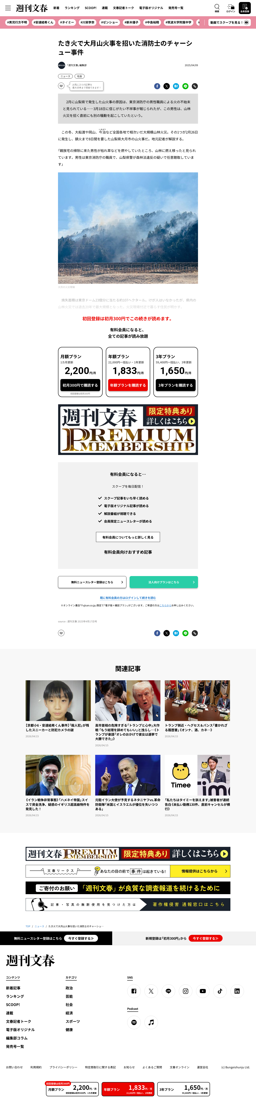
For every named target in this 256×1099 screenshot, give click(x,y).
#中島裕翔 (152, 22)
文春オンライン (179, 1067)
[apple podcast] (151, 1022)
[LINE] (168, 991)
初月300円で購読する (80, 385)
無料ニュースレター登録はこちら (92, 582)
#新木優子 (131, 22)
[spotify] (134, 1022)
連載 (105, 8)
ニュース (65, 76)
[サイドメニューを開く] (8, 8)
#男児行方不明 (17, 22)
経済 (69, 1013)
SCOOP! (91, 8)
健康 (69, 1029)
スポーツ (73, 1021)
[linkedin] (237, 991)
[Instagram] (185, 991)
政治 (69, 988)
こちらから (165, 605)
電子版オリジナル (151, 8)
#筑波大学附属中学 (178, 22)
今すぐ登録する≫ (81, 938)
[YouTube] (203, 991)
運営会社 (202, 1067)
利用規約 (36, 1067)
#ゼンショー (109, 22)
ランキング (72, 8)
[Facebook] (134, 991)
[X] (151, 991)
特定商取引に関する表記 (100, 1067)
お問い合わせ (14, 1067)
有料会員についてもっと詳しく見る (128, 537)
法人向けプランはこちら (163, 582)
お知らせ (129, 1067)
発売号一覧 (175, 8)
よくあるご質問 (152, 1067)
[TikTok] (220, 991)
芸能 (69, 996)
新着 (56, 8)
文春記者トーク (123, 8)
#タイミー (67, 22)
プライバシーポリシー (63, 1067)
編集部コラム (17, 1038)
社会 (79, 76)
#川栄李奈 (87, 22)
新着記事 (13, 988)
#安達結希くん (43, 22)
